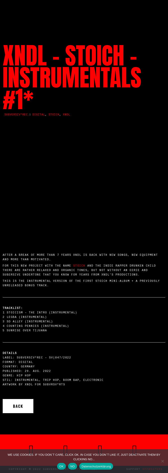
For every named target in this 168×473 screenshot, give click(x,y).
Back (18, 406)
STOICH (79, 266)
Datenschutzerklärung (96, 466)
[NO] (162, 461)
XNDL (66, 115)
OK (61, 466)
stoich (54, 115)
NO (72, 466)
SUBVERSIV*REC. (17, 115)
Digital (38, 115)
